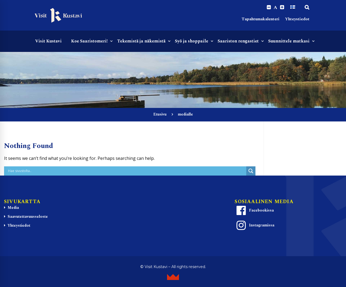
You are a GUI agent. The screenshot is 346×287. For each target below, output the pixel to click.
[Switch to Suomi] (293, 7)
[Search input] (126, 171)
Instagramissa (254, 225)
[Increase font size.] (282, 7)
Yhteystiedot (297, 19)
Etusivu (160, 114)
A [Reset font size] (275, 7)
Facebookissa (254, 210)
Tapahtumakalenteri (261, 19)
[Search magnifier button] (250, 171)
